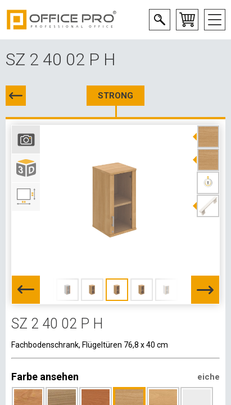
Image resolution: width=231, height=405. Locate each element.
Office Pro (62, 19)
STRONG (115, 96)
